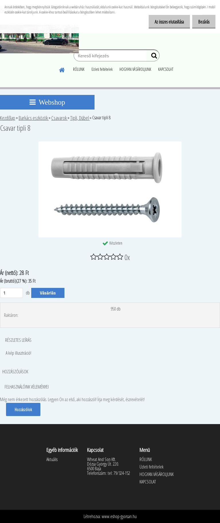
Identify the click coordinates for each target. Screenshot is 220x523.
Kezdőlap (7, 117)
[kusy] (11, 293)
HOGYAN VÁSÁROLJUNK (135, 69)
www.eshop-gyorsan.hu (119, 516)
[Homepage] (62, 69)
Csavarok (59, 117)
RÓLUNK (79, 69)
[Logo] (39, 39)
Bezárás (202, 22)
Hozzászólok (23, 409)
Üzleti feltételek (102, 69)
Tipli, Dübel (80, 117)
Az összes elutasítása (165, 22)
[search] (152, 56)
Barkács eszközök (34, 117)
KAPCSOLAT (165, 69)
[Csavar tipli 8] (110, 143)
